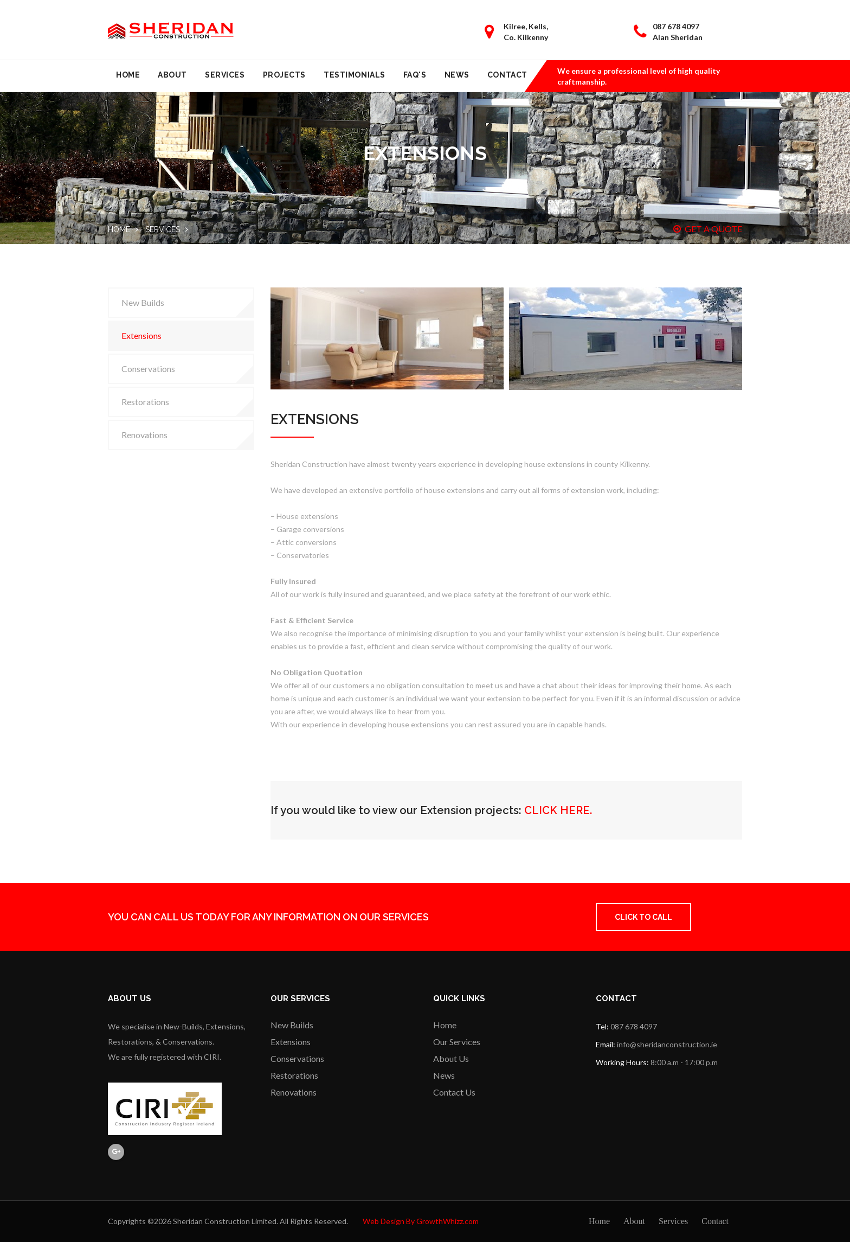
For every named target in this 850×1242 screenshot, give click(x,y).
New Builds (142, 302)
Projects (284, 75)
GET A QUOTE (707, 228)
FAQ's (415, 75)
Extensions (141, 335)
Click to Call (643, 917)
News (457, 75)
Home (128, 75)
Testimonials (354, 75)
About (172, 75)
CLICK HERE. (558, 810)
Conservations (148, 368)
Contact (507, 75)
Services (224, 75)
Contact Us (454, 1092)
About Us (451, 1058)
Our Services (456, 1041)
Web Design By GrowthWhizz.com (421, 1221)
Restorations (145, 401)
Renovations (144, 435)
